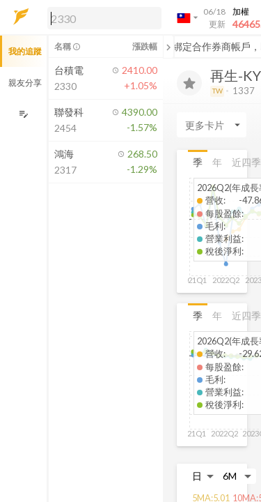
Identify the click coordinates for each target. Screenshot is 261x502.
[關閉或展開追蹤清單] (168, 47)
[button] (101, 17)
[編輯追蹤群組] (23, 114)
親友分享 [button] (25, 82)
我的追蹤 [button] (25, 51)
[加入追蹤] (189, 83)
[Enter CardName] (211, 124)
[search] (104, 18)
